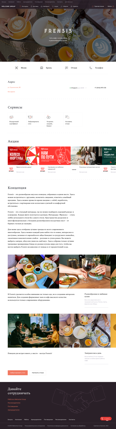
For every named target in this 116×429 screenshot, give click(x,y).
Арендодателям (27, 2)
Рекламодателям (50, 2)
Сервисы (10, 103)
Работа (19, 2)
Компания (11, 2)
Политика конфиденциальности (18, 146)
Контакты (60, 2)
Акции (10, 94)
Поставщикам (39, 2)
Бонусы (4, 2)
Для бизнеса (68, 2)
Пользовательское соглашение (17, 153)
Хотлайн (10, 98)
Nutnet (16, 155)
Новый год (11, 90)
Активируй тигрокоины (106, 418)
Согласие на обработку (15, 142)
